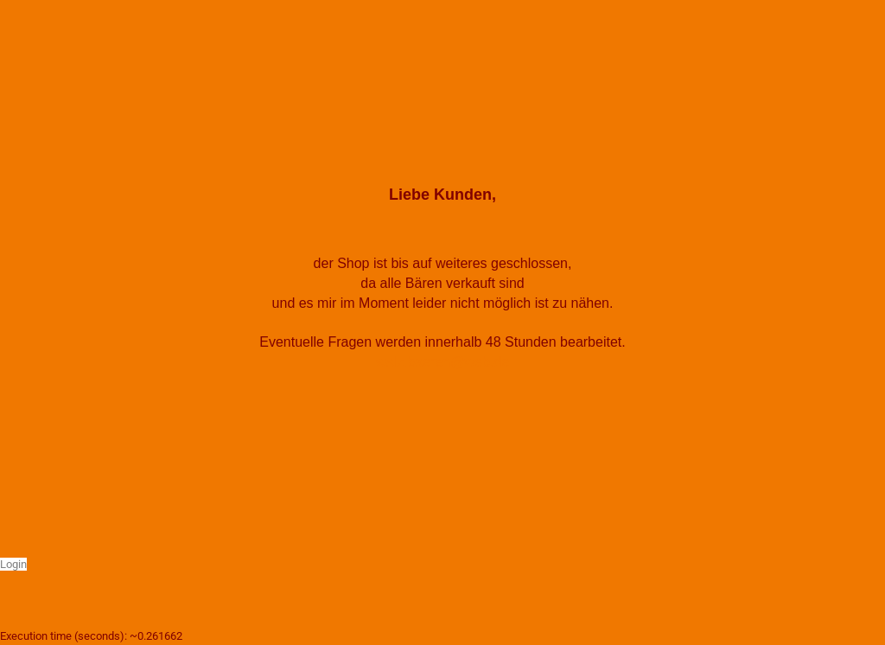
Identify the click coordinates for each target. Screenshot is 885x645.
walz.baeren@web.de (442, 361)
